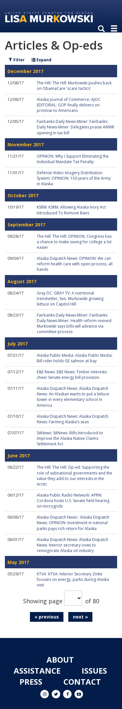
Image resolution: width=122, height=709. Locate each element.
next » (80, 617)
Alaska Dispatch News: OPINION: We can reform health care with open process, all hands (75, 264)
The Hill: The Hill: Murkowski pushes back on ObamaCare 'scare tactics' (74, 85)
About (60, 659)
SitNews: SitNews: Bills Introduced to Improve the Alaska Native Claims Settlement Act (70, 438)
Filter (16, 60)
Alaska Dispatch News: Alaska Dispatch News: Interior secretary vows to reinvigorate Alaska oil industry (72, 545)
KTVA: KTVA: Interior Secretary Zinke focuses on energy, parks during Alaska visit (73, 579)
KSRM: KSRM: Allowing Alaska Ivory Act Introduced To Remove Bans (71, 209)
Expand (41, 60)
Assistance (37, 670)
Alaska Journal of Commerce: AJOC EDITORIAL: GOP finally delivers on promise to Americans (69, 105)
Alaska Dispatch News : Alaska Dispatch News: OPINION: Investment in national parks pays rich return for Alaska (73, 522)
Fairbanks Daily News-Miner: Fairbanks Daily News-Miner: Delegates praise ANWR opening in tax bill (75, 127)
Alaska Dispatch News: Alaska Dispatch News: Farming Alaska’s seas (72, 419)
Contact (82, 681)
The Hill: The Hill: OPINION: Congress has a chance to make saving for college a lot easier (74, 242)
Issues (94, 670)
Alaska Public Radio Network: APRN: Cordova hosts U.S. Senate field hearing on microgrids (73, 500)
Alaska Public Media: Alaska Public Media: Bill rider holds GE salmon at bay (75, 358)
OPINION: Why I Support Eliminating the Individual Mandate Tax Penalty (73, 158)
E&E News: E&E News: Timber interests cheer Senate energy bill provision (72, 374)
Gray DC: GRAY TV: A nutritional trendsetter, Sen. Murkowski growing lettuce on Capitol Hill (70, 298)
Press (31, 681)
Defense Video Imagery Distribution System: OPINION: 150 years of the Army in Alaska (74, 178)
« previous (46, 617)
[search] (103, 29)
